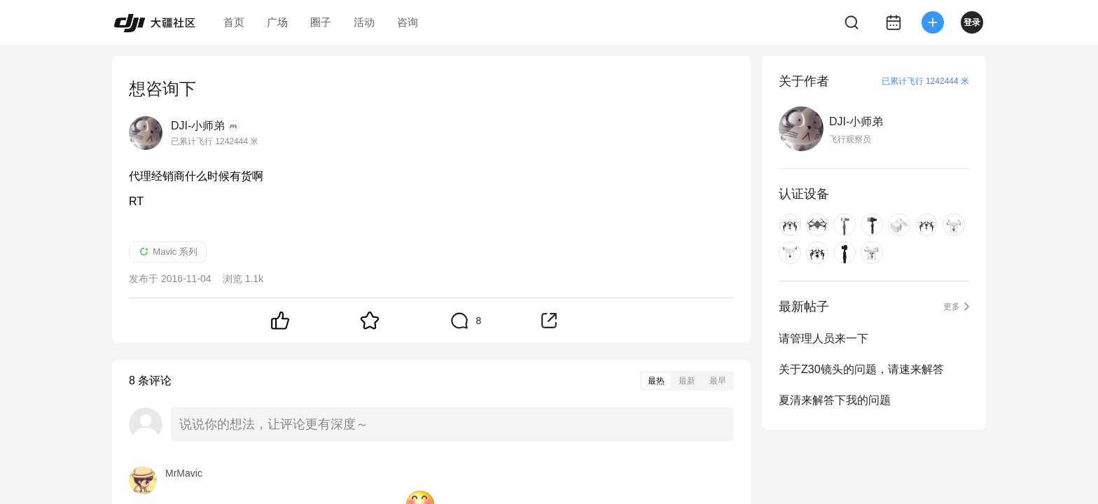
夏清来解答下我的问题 (835, 400)
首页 (233, 22)
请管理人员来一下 (823, 338)
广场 (277, 22)
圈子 (320, 22)
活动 (364, 22)
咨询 (407, 22)
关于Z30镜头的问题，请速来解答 (861, 369)
